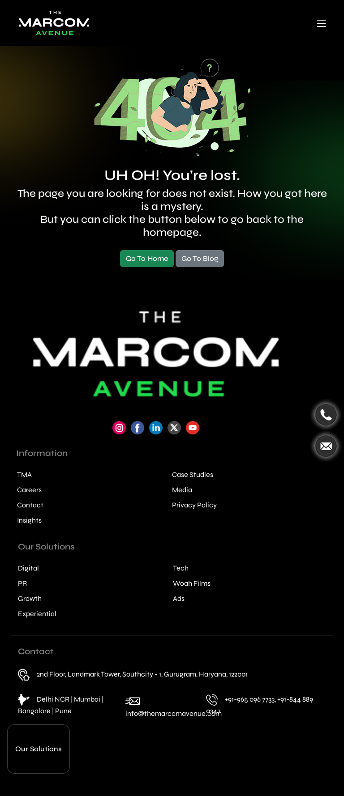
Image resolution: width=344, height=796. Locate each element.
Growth (30, 598)
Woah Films (192, 583)
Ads (179, 598)
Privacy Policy (194, 505)
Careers (29, 490)
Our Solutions (38, 749)
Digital (28, 568)
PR (22, 583)
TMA (24, 474)
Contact (30, 505)
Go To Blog (199, 258)
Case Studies (192, 474)
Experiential (37, 613)
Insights (29, 520)
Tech (181, 568)
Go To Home (147, 258)
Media (182, 490)
